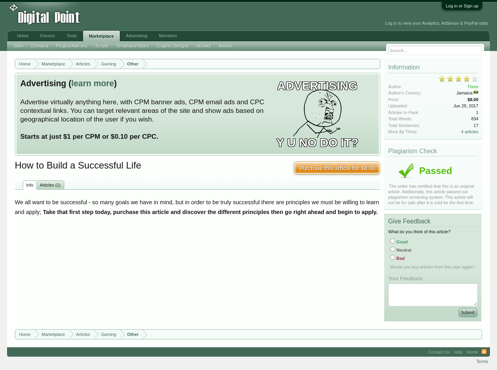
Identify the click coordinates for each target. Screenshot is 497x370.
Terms (482, 361)
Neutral (400, 250)
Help (458, 352)
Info (29, 185)
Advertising (136, 35)
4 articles (469, 131)
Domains (39, 46)
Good (399, 241)
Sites (18, 46)
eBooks (204, 46)
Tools (72, 35)
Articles (226, 46)
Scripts (102, 46)
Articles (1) (50, 185)
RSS (484, 352)
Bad (397, 258)
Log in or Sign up (462, 6)
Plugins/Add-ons (72, 46)
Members (168, 35)
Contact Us (439, 352)
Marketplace (101, 36)
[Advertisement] (177, 16)
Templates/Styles (132, 46)
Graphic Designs (172, 46)
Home (23, 35)
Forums (47, 35)
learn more (92, 83)
